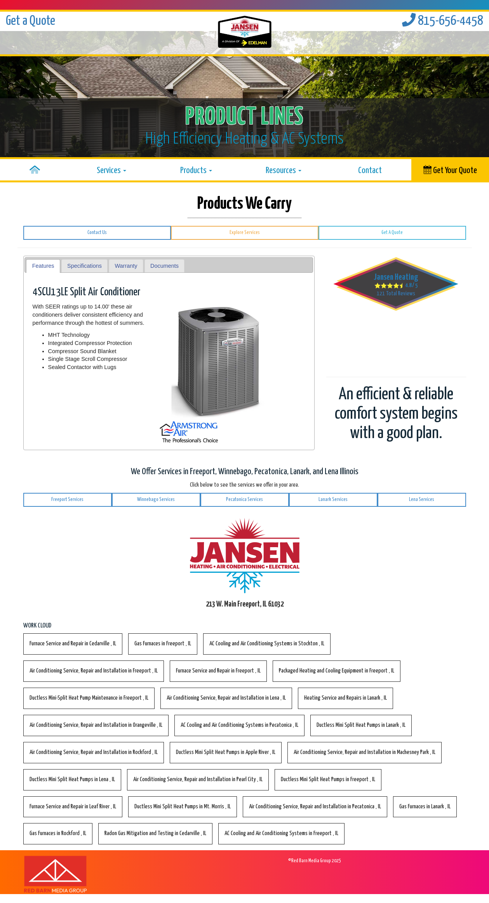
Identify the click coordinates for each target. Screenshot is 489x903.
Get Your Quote (450, 170)
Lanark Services (333, 499)
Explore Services (245, 232)
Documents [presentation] (164, 266)
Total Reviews (396, 293)
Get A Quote (392, 232)
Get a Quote (30, 21)
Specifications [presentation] (84, 266)
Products (196, 170)
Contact (370, 170)
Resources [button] (283, 170)
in (73, 643)
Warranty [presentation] (126, 266)
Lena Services (421, 499)
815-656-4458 (442, 21)
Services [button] (111, 170)
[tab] (43, 266)
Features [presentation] (43, 266)
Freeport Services (67, 499)
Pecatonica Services (244, 499)
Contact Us (97, 232)
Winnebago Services (156, 499)
